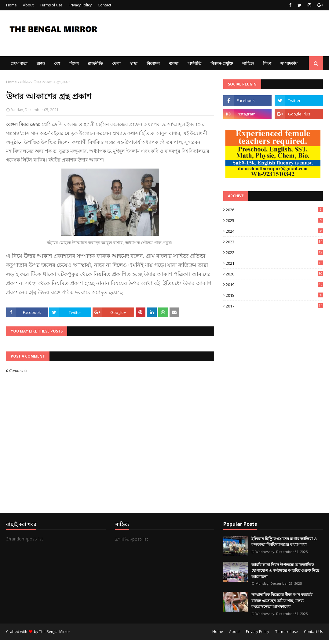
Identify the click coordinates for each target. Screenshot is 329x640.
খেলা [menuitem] (116, 63)
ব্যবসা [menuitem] (173, 63)
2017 (274, 306)
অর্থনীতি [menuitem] (194, 63)
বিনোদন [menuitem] (153, 63)
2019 (274, 284)
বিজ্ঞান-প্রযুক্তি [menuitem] (221, 63)
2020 (274, 274)
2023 (274, 242)
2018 (274, 295)
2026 (274, 210)
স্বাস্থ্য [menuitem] (133, 63)
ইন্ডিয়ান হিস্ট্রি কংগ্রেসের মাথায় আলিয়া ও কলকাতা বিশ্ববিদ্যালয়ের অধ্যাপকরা (284, 541)
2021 (274, 263)
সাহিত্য (25, 82)
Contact (104, 5)
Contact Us (313, 631)
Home (11, 5)
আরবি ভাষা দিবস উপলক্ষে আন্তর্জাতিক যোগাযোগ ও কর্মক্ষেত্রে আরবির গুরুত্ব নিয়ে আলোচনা (285, 570)
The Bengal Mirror (54, 631)
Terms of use (51, 5)
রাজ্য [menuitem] (41, 63)
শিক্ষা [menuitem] (267, 63)
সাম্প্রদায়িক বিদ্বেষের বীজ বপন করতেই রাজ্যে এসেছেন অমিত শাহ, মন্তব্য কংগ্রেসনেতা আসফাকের (282, 600)
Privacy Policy (80, 5)
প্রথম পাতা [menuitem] (19, 63)
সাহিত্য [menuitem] (248, 63)
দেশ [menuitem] (57, 63)
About (28, 5)
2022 (274, 252)
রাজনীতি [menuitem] (95, 63)
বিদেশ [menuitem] (74, 63)
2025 (274, 220)
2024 (274, 231)
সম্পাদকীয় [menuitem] (289, 63)
